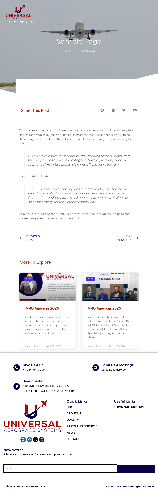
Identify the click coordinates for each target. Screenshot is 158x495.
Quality (73, 420)
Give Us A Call (34, 365)
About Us (74, 413)
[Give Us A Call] (16, 368)
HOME (71, 407)
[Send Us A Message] (95, 368)
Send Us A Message (118, 365)
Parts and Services (82, 426)
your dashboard (87, 214)
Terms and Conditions (129, 407)
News (71, 433)
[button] (107, 10)
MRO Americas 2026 (42, 309)
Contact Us (75, 439)
